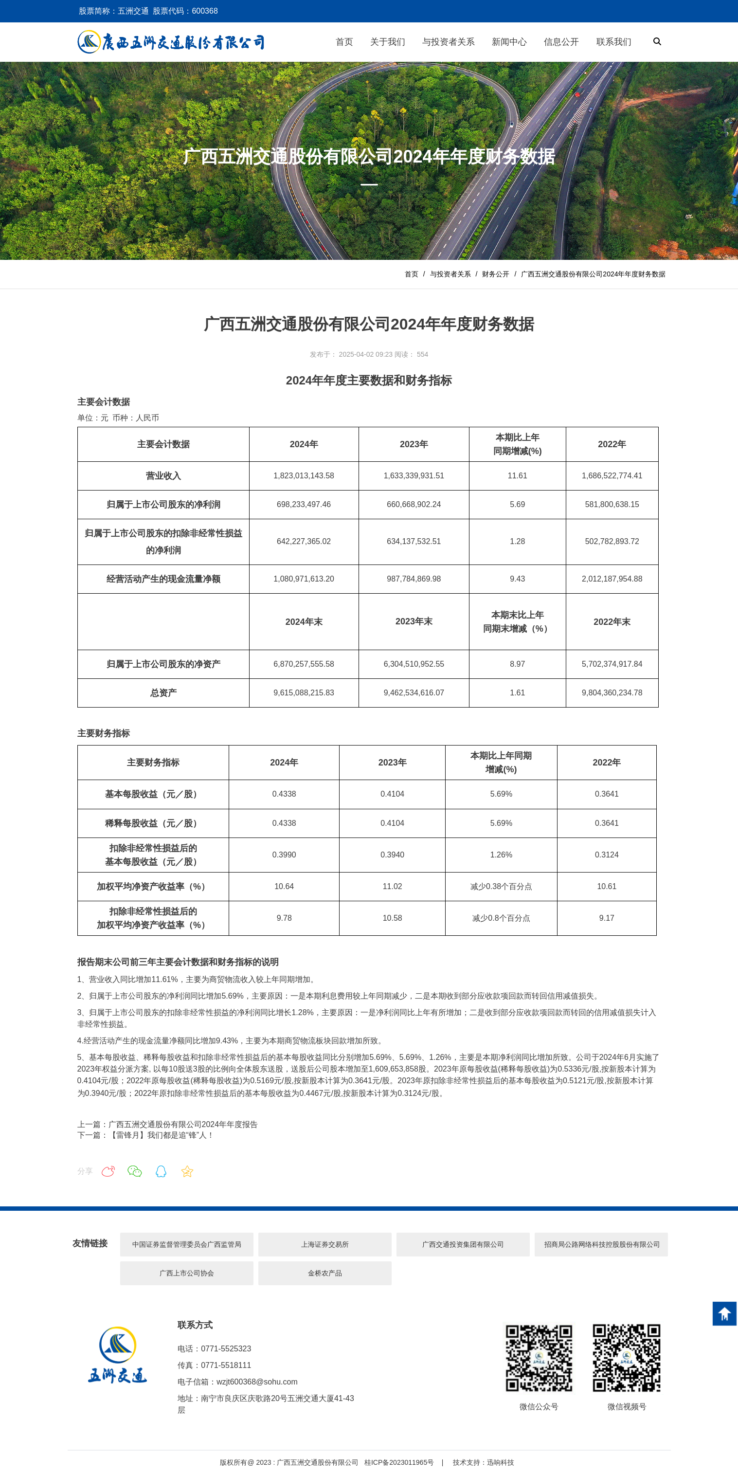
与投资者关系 (450, 274)
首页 (411, 274)
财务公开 (495, 274)
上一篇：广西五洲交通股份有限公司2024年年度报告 (167, 1124)
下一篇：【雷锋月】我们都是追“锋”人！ (146, 1135)
